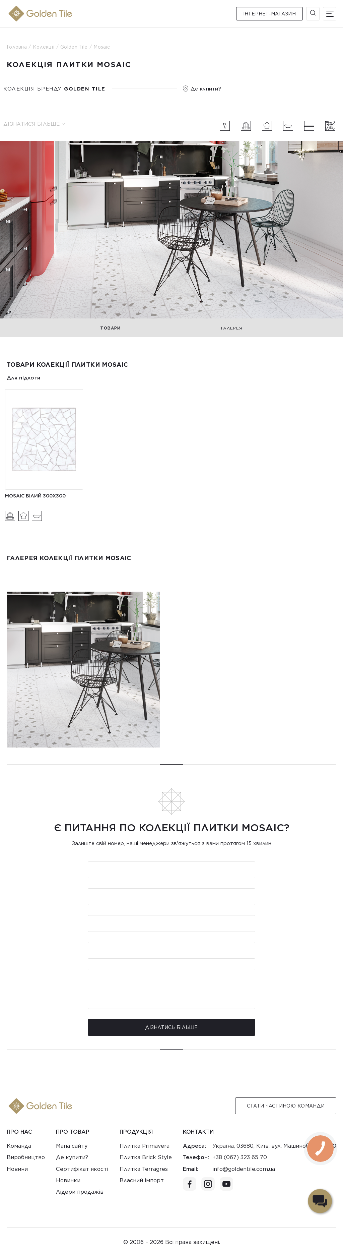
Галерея (232, 328)
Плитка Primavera (144, 1146)
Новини (17, 1169)
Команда (19, 1146)
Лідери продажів (80, 1192)
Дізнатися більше (34, 124)
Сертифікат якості (82, 1169)
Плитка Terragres (144, 1169)
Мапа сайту (71, 1146)
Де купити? (206, 89)
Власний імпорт (142, 1180)
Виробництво (26, 1157)
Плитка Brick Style (146, 1157)
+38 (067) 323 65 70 (239, 1157)
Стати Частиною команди (286, 1106)
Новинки (68, 1180)
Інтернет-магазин (269, 13)
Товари (110, 328)
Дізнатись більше (171, 1027)
